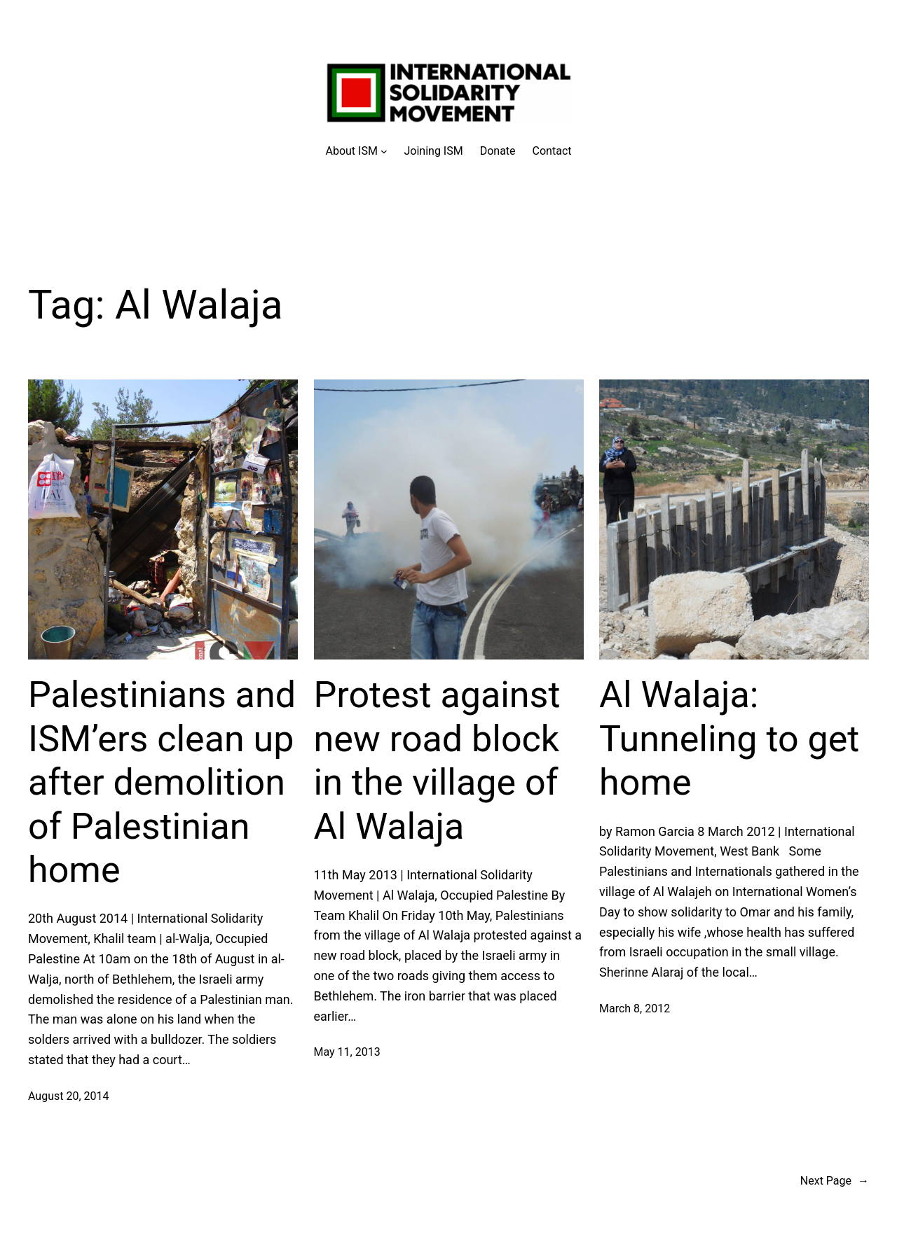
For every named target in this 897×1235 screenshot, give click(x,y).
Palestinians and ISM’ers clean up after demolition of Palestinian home (162, 782)
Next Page (834, 1181)
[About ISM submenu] (357, 151)
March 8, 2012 (634, 1008)
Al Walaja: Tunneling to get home (729, 739)
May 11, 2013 (347, 1052)
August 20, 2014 (68, 1096)
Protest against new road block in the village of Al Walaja (437, 760)
